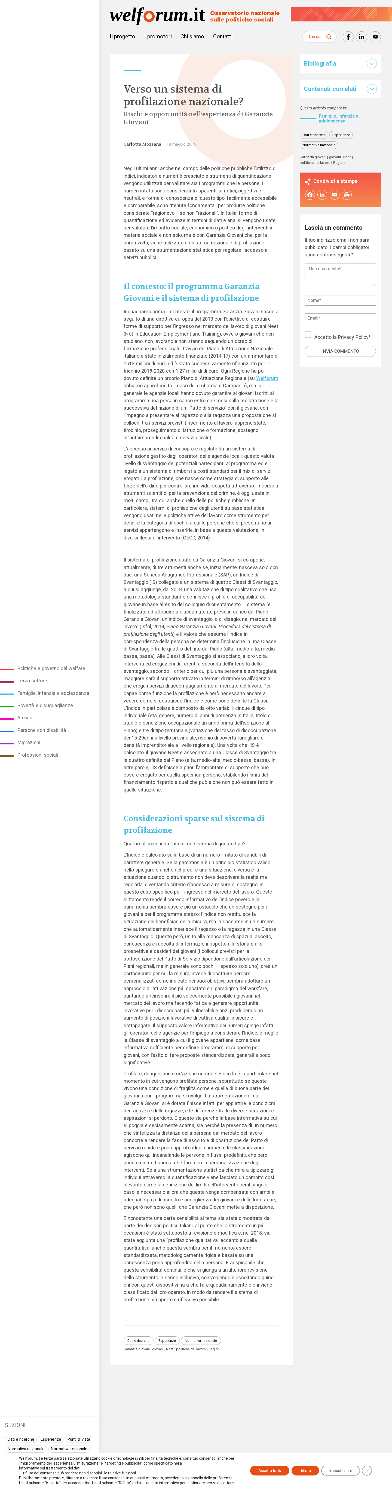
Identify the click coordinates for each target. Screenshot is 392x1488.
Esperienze (50, 1439)
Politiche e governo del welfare (51, 668)
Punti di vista (78, 1439)
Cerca (315, 36)
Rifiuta (305, 1470)
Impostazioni (340, 1470)
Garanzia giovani (137, 1349)
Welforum (267, 378)
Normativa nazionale (26, 1448)
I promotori (158, 36)
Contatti (222, 36)
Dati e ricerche (20, 1439)
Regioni (214, 1349)
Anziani (25, 717)
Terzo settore (32, 680)
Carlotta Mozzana (142, 144)
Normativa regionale (69, 1448)
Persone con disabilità (41, 730)
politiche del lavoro (191, 1349)
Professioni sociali (37, 755)
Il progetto (122, 36)
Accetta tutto (269, 1470)
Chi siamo (192, 36)
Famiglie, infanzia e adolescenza (53, 693)
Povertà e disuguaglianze (45, 705)
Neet (169, 1349)
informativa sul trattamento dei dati (49, 1468)
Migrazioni (28, 742)
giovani (158, 1349)
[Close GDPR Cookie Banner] (367, 1470)
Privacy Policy (353, 337)
